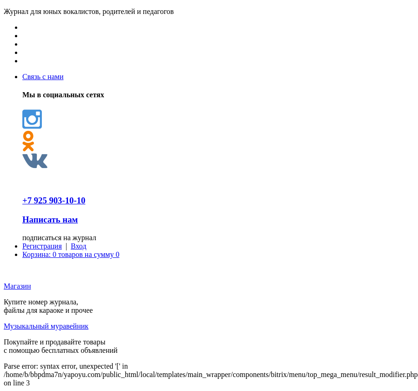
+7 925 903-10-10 (53, 200)
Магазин (17, 286)
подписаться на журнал (59, 238)
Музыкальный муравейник (46, 326)
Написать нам (50, 219)
